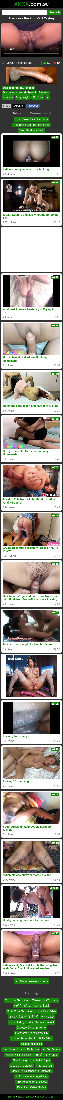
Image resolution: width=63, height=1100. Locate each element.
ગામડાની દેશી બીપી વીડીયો (23, 1016)
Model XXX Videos (21, 1065)
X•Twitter (18, 105)
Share (6, 105)
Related (17, 113)
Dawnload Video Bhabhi (31, 1087)
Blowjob (43, 92)
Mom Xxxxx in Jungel (41, 1022)
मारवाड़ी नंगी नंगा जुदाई (45, 1054)
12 (56, 63)
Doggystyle (22, 97)
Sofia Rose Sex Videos (21, 1011)
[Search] (24, 12)
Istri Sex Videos (51, 1049)
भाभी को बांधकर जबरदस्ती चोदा (31, 1076)
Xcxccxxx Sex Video (17, 1000)
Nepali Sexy (20, 1060)
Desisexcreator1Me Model (19, 92)
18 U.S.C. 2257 (46, 1096)
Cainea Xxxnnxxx (31, 1043)
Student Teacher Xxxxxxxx (31, 1081)
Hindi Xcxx (47, 1016)
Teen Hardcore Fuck (31, 130)
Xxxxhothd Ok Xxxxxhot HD (31, 1033)
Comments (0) (40, 113)
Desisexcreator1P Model (18, 87)
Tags (21, 1096)
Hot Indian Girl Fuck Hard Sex (31, 124)
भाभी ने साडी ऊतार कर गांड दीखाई (31, 1005)
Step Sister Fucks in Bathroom (21, 1049)
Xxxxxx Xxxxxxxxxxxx (18, 1054)
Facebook (32, 105)
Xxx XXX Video (47, 1011)
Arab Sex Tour (44, 1065)
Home (11, 1096)
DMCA (30, 1096)
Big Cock (37, 97)
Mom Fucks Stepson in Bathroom (31, 1071)
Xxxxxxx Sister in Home (31, 1027)
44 (46, 63)
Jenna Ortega (17, 1022)
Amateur (8, 97)
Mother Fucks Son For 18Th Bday (31, 1038)
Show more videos (31, 981)
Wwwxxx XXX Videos (45, 1000)
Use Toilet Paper (40, 1060)
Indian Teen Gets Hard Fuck (31, 119)
